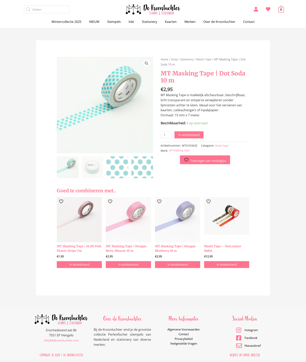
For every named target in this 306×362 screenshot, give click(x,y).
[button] (146, 63)
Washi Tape (205, 59)
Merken (186, 22)
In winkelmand (189, 135)
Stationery (149, 22)
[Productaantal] (166, 135)
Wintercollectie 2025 (73, 22)
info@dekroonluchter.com (61, 342)
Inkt (133, 22)
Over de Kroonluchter (215, 22)
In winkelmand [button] (79, 266)
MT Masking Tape (180, 151)
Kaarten (169, 22)
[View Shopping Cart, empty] (281, 9)
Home (165, 59)
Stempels (117, 22)
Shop (175, 59)
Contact (242, 22)
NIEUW (99, 22)
